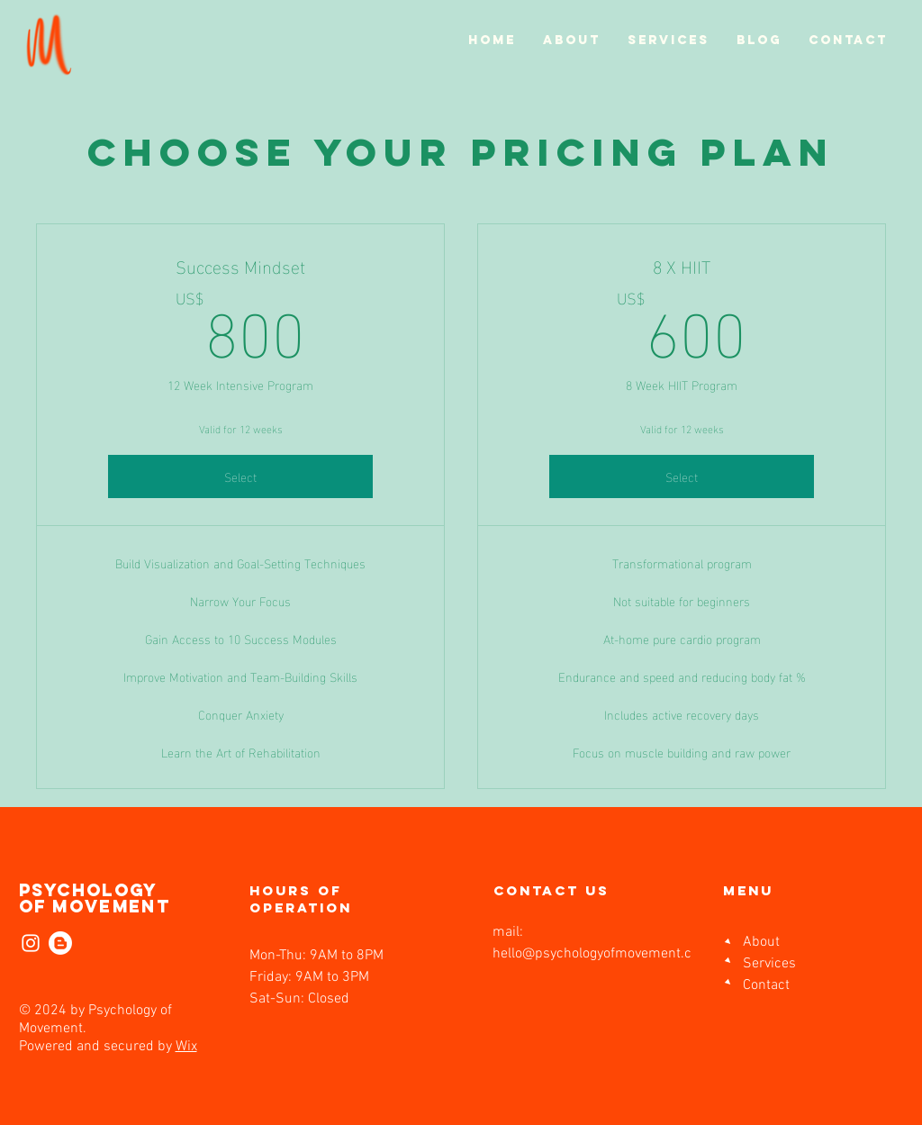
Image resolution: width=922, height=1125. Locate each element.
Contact (766, 985)
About (761, 942)
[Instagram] (30, 943)
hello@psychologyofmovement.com (602, 954)
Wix (186, 1047)
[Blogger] (60, 943)
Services (769, 964)
